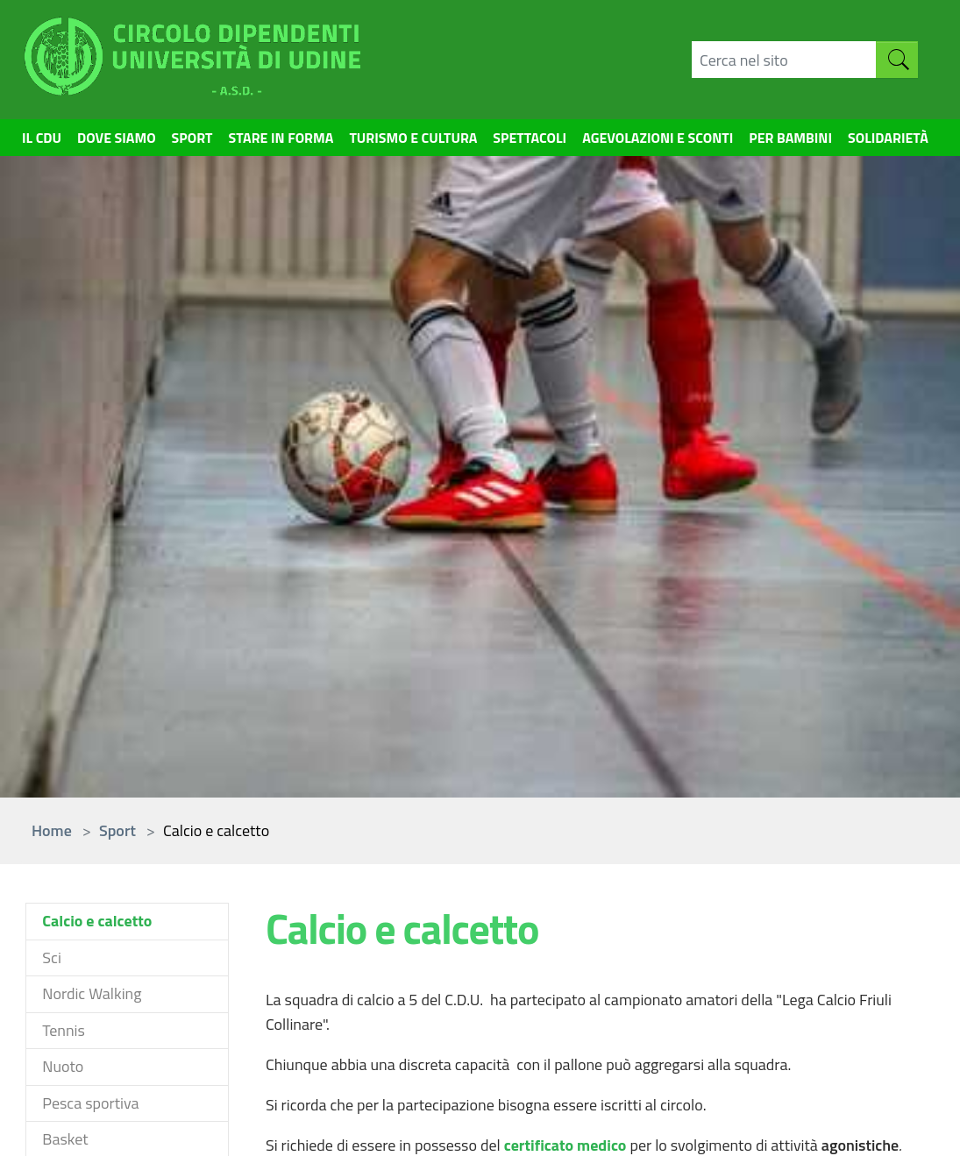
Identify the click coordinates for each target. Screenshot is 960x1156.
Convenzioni (535, 853)
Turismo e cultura (414, 140)
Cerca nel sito (696, 853)
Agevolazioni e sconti (685, 140)
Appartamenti (541, 878)
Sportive (366, 853)
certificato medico (567, 533)
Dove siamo (105, 153)
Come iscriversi (75, 992)
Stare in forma (267, 140)
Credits (541, 1118)
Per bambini (817, 153)
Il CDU (44, 140)
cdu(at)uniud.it (231, 976)
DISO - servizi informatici (853, 864)
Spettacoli (542, 140)
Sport (169, 140)
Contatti (476, 1118)
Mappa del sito (701, 878)
